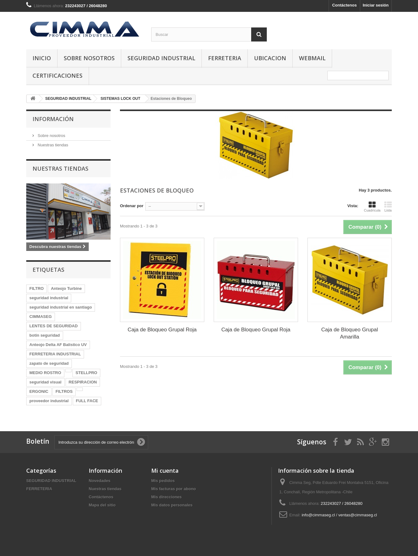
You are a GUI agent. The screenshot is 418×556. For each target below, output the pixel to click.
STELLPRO (86, 372)
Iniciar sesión (376, 5)
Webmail (312, 58)
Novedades (99, 480)
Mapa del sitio (102, 505)
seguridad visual (45, 382)
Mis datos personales (171, 505)
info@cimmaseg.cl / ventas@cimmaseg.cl (339, 515)
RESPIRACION (83, 382)
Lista (388, 206)
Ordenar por (131, 205)
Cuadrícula (372, 206)
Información (53, 119)
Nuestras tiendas (52, 145)
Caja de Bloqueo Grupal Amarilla (349, 333)
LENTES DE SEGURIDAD (53, 326)
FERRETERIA (224, 58)
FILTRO (36, 288)
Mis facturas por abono (173, 488)
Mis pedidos (163, 480)
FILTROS (64, 391)
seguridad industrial (48, 297)
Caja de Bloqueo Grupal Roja (162, 330)
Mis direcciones (166, 497)
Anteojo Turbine (66, 288)
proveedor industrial (49, 400)
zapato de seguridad (49, 363)
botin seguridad (44, 335)
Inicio (41, 58)
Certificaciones (57, 75)
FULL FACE (87, 400)
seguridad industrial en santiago (60, 307)
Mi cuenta (165, 470)
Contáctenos (344, 5)
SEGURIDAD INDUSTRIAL (161, 58)
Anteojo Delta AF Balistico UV (58, 344)
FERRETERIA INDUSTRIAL (55, 354)
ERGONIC (38, 391)
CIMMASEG (40, 316)
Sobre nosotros (89, 58)
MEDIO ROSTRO (45, 372)
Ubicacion (270, 58)
